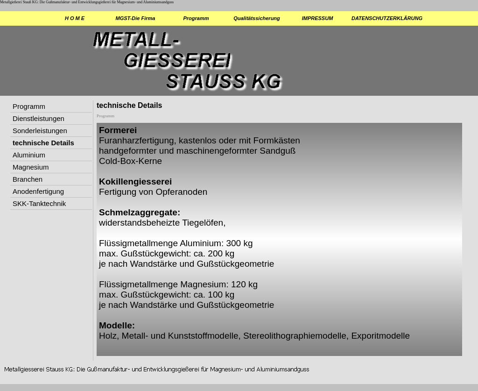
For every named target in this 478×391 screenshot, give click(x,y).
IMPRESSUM (317, 18)
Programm (196, 18)
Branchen (27, 179)
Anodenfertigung (38, 191)
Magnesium (31, 167)
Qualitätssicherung (256, 18)
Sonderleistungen (40, 131)
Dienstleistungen (38, 118)
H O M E (74, 18)
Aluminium (29, 155)
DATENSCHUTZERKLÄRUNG (378, 18)
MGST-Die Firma (135, 18)
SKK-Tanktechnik (39, 203)
